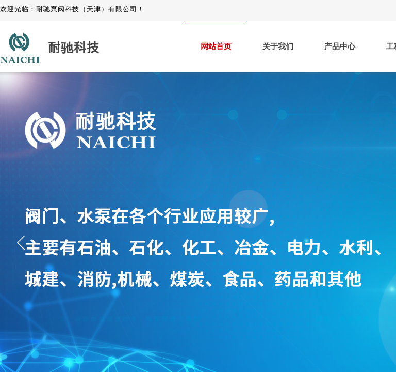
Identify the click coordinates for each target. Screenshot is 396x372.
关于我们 (277, 46)
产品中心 (339, 46)
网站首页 (216, 46)
